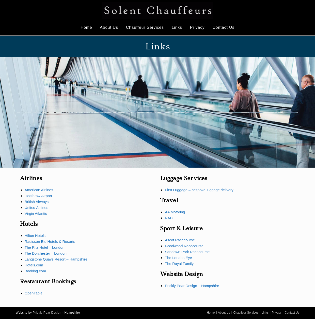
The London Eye (178, 258)
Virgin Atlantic (36, 213)
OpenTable (34, 293)
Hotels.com (34, 265)
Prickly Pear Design (47, 312)
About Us (224, 312)
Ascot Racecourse (180, 240)
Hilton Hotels (35, 235)
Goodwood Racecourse (184, 246)
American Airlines (39, 190)
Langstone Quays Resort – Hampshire (56, 259)
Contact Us (292, 312)
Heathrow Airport (38, 196)
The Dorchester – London (45, 253)
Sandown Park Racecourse (187, 252)
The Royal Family (179, 263)
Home (211, 312)
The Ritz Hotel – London (44, 247)
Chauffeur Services (245, 312)
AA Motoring (175, 212)
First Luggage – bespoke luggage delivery (199, 190)
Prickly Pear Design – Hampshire (192, 286)
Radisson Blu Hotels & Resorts (50, 241)
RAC (169, 218)
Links (265, 312)
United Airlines (36, 207)
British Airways (37, 202)
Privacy (276, 312)
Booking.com (35, 271)
